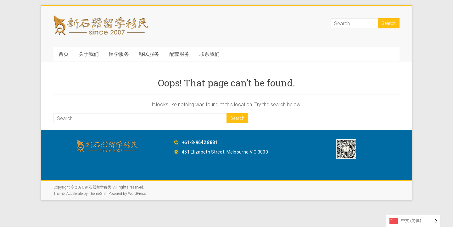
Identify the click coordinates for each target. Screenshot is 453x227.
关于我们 (89, 54)
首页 (64, 54)
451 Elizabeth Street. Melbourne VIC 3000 (225, 151)
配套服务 (179, 54)
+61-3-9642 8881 (200, 142)
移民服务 (149, 54)
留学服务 (119, 54)
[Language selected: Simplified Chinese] (413, 221)
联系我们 (209, 54)
